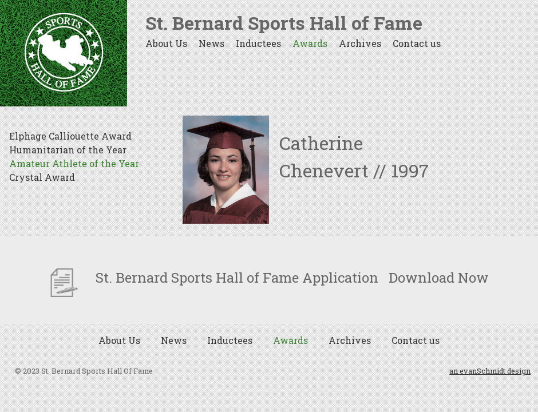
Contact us (417, 43)
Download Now (439, 277)
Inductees (258, 43)
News (211, 43)
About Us (166, 43)
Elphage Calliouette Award (70, 136)
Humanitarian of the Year (67, 150)
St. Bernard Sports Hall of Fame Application (214, 277)
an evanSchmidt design (490, 370)
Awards (309, 43)
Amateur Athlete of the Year (74, 163)
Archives (360, 43)
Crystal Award (42, 177)
